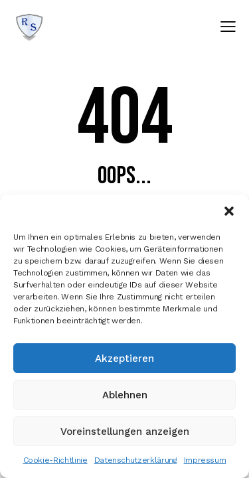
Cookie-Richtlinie (55, 460)
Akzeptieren (124, 358)
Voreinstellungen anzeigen (124, 432)
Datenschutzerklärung (135, 460)
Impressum (205, 460)
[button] (229, 211)
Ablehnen (124, 395)
